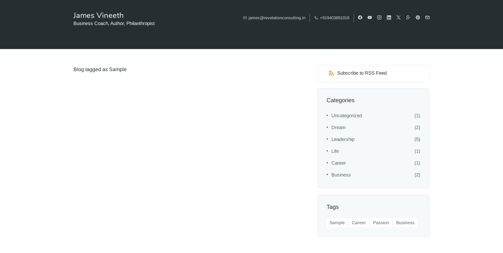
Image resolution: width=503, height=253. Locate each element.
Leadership (342, 139)
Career (338, 163)
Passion (381, 222)
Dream (338, 127)
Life (335, 151)
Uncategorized (346, 115)
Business (341, 174)
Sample (337, 222)
